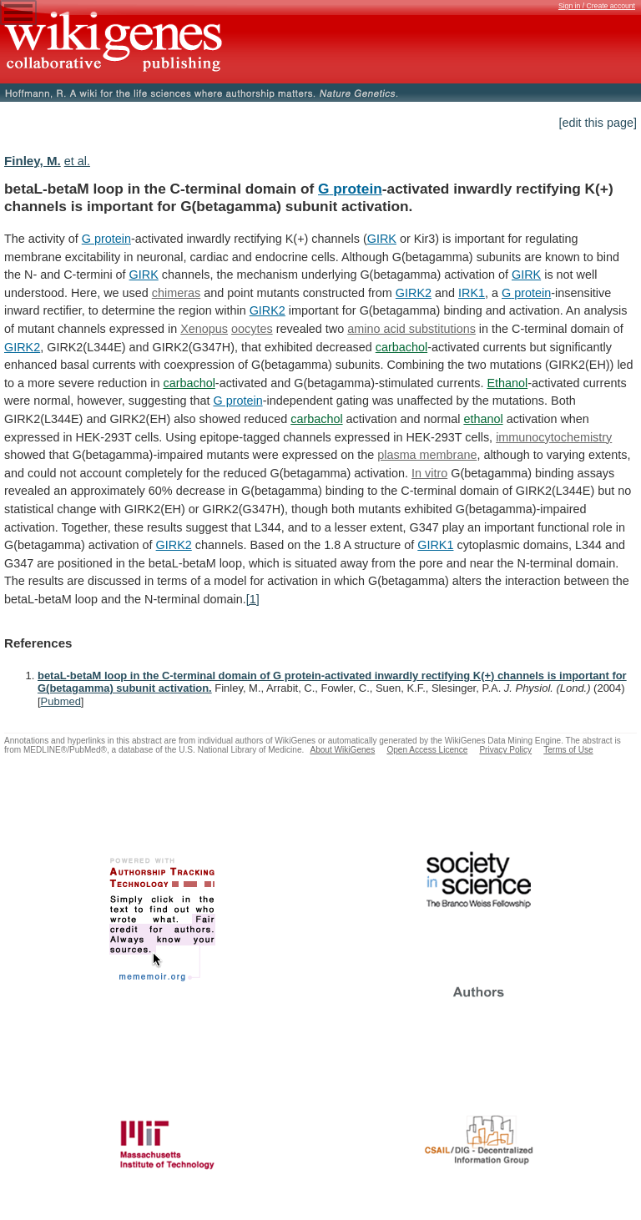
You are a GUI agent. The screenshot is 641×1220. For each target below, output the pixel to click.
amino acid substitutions (411, 328)
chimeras (176, 293)
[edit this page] (597, 122)
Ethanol (507, 383)
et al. (77, 161)
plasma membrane (427, 454)
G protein (350, 188)
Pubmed (61, 701)
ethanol (482, 419)
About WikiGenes (342, 749)
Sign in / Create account (596, 6)
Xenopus (204, 328)
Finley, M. (32, 161)
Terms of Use (568, 749)
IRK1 (471, 293)
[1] (253, 599)
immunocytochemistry (554, 437)
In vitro (429, 473)
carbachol (401, 347)
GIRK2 (414, 293)
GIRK (381, 238)
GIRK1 (435, 545)
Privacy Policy (505, 749)
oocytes (252, 328)
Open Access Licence (426, 749)
